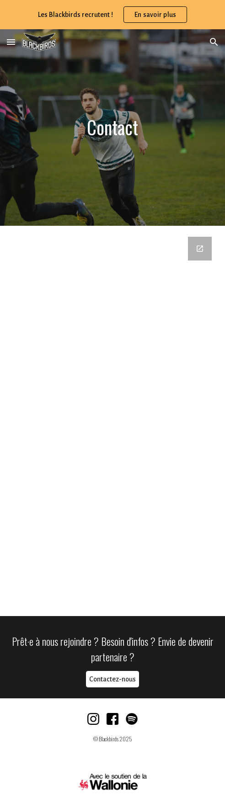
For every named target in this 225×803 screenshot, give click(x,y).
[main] (112, 127)
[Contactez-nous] (112, 679)
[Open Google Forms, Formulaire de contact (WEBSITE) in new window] (200, 249)
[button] (11, 41)
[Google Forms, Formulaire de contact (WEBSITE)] (112, 421)
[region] (112, 14)
